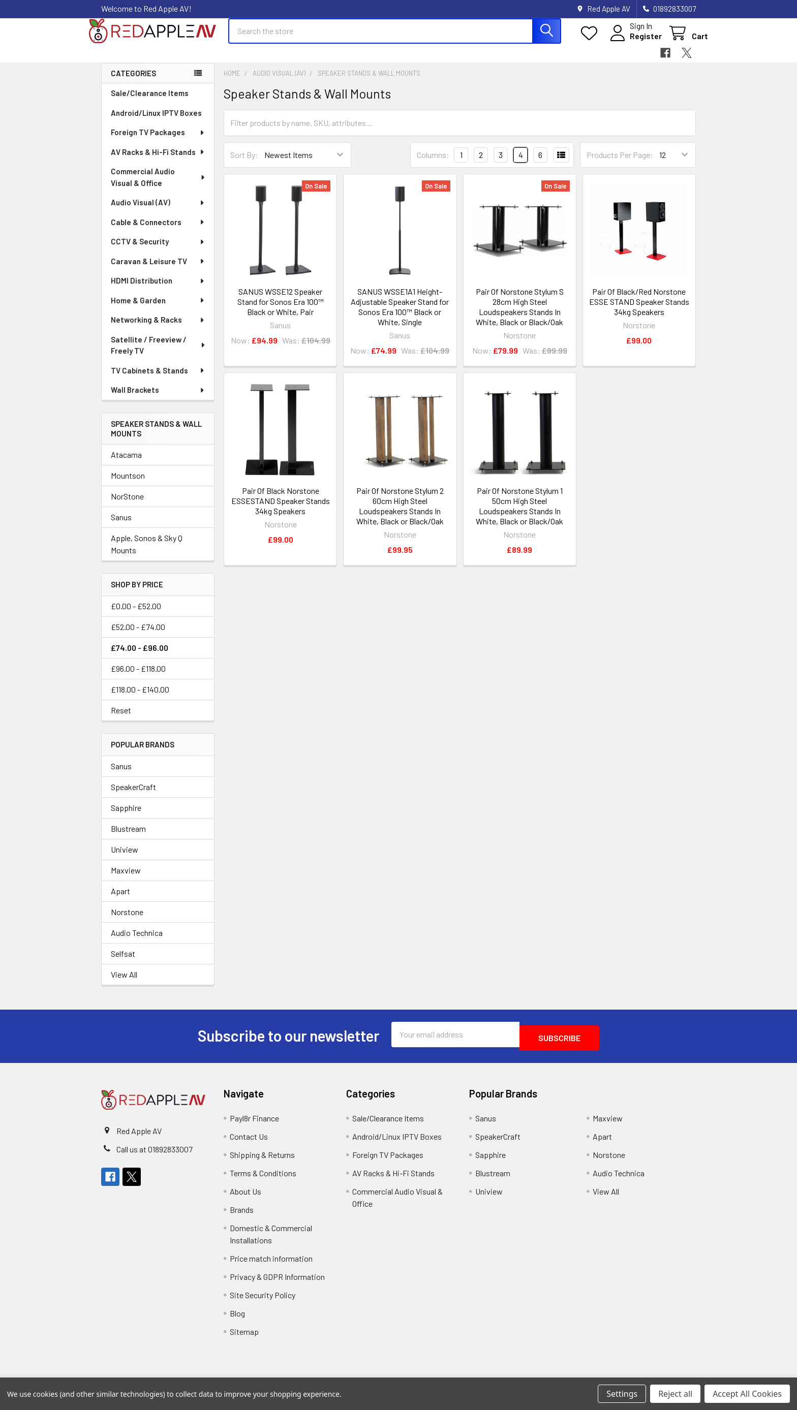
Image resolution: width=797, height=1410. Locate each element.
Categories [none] (133, 82)
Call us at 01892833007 (154, 1155)
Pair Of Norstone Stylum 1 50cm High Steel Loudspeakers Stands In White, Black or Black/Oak (519, 515)
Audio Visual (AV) (158, 211)
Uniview (124, 858)
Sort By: (244, 164)
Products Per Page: (620, 164)
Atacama (126, 463)
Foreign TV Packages (158, 141)
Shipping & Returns (262, 1160)
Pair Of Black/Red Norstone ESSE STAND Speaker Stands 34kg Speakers (639, 311)
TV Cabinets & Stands (158, 379)
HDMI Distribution (158, 289)
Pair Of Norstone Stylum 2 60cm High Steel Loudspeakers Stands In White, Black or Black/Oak (400, 515)
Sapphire (126, 817)
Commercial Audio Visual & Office (158, 186)
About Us (245, 1197)
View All (124, 983)
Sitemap (244, 1337)
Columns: (433, 164)
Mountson (128, 484)
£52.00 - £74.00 (138, 636)
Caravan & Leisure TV (158, 270)
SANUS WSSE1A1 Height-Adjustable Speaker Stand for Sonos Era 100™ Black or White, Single (400, 316)
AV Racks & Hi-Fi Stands (158, 161)
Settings (621, 1393)
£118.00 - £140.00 (140, 698)
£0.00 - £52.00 (136, 615)
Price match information (271, 1264)
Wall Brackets (158, 398)
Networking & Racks (158, 328)
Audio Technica (137, 942)
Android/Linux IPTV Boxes (156, 122)
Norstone (127, 921)
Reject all (675, 1393)
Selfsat (123, 962)
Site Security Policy (262, 1300)
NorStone (127, 505)
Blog (237, 1319)
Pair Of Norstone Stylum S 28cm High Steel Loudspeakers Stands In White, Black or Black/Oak (520, 316)
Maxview (126, 879)
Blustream (128, 837)
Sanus (121, 526)
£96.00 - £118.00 (138, 677)
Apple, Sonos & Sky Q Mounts (146, 553)
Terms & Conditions (263, 1178)
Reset (121, 719)
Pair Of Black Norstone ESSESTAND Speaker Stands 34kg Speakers (280, 510)
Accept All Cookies (747, 1393)
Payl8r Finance (254, 1124)
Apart (120, 900)
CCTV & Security (158, 250)
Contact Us (249, 1142)
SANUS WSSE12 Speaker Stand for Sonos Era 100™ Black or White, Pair (280, 311)
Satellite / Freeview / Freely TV (158, 354)
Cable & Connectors (158, 231)
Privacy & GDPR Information (277, 1282)
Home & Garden (158, 309)
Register (634, 42)
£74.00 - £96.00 (139, 657)
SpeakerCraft (133, 796)
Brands (242, 1215)
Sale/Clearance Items (150, 102)
